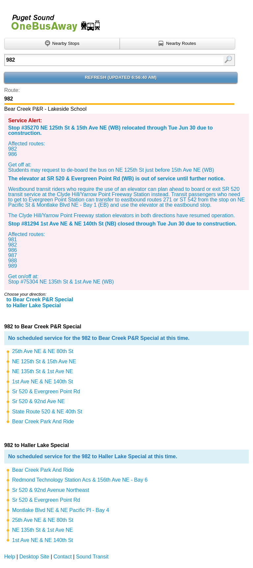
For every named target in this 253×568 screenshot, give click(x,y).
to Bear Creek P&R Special (39, 299)
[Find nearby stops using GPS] (62, 43)
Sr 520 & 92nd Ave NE (38, 401)
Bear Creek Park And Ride (43, 421)
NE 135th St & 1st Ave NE (42, 371)
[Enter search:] (103, 60)
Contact (63, 556)
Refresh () (121, 77)
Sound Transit (92, 556)
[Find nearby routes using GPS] (177, 43)
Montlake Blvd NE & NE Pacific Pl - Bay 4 (60, 510)
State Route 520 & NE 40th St (47, 411)
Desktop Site (34, 556)
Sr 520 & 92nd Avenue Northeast (50, 490)
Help (9, 556)
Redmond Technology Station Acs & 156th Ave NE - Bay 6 (80, 480)
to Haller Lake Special (33, 305)
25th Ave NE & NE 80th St (42, 351)
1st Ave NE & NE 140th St (42, 381)
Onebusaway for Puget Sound (52, 20)
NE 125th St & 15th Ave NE (44, 361)
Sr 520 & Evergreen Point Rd (46, 391)
